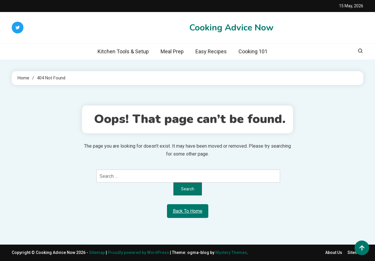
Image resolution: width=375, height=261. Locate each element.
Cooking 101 (252, 51)
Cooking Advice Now (231, 28)
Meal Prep (172, 51)
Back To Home (187, 211)
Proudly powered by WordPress (139, 252)
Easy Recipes (211, 51)
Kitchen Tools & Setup (123, 51)
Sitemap (97, 252)
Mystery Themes (231, 252)
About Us (333, 252)
